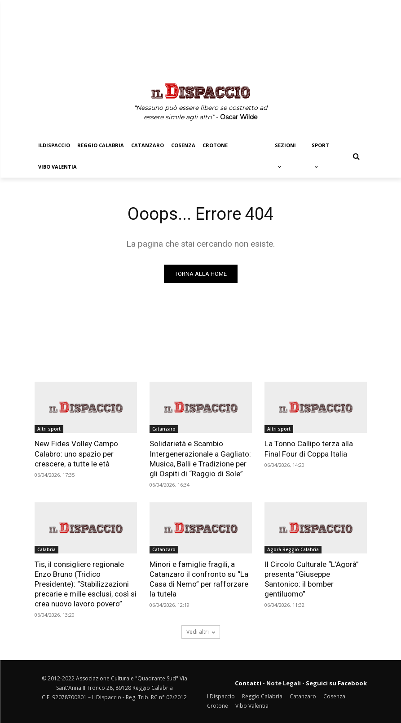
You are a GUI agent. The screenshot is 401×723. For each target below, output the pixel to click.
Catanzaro (164, 429)
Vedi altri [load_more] (200, 632)
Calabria (46, 549)
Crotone (217, 706)
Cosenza (334, 696)
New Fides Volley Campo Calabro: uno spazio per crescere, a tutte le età (76, 453)
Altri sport (49, 429)
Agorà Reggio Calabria (293, 549)
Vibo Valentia (252, 706)
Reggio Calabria (262, 696)
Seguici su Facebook (336, 683)
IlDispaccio (221, 696)
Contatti (248, 683)
